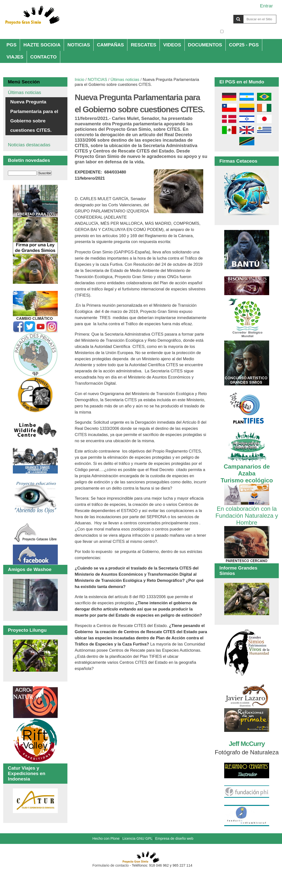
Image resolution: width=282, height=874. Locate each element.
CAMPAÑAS (110, 44)
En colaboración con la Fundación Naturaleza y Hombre (247, 512)
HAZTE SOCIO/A (41, 44)
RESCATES (143, 44)
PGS (11, 44)
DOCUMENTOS (205, 44)
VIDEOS (172, 44)
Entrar (266, 5)
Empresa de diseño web (174, 838)
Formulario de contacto (110, 865)
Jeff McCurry (247, 743)
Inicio (79, 79)
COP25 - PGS (244, 44)
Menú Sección (24, 81)
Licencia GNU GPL (137, 838)
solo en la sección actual (250, 31)
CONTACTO (43, 56)
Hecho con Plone (106, 838)
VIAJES (14, 56)
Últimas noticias (125, 79)
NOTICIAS (78, 44)
